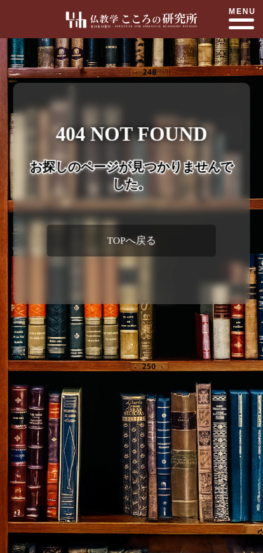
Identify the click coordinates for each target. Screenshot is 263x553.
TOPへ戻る (131, 240)
